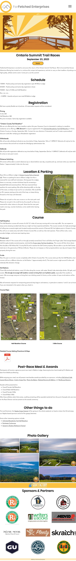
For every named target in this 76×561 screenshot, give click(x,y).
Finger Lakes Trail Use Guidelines (43, 243)
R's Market (67, 370)
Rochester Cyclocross (9, 423)
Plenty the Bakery (32, 380)
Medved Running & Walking (46, 380)
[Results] (37, 63)
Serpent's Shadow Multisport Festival (13, 426)
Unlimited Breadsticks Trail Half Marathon (56, 129)
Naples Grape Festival (21, 411)
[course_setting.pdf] (7, 358)
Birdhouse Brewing (12, 372)
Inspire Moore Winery (6, 380)
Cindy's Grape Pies (20, 380)
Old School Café (67, 377)
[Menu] (70, 6)
